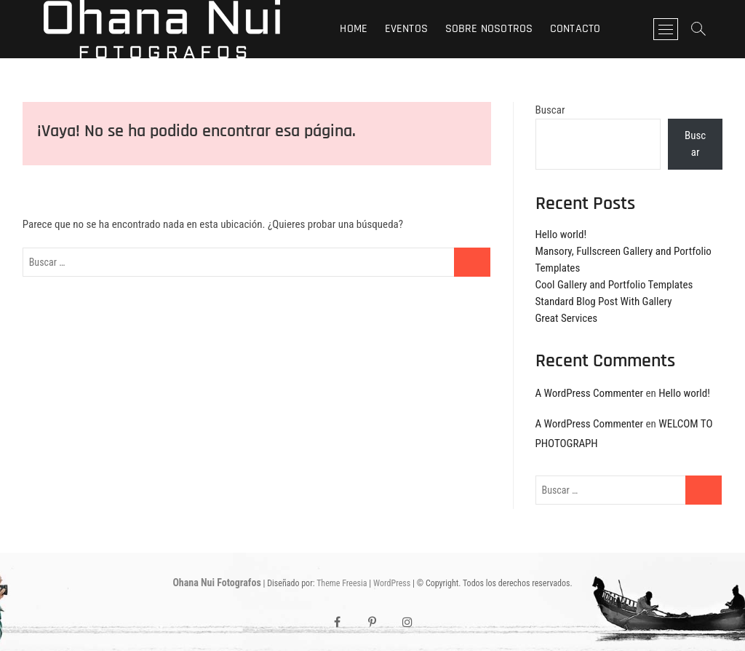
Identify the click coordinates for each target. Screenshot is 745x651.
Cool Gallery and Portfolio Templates (614, 284)
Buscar (550, 110)
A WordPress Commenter (589, 393)
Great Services (566, 318)
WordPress (391, 583)
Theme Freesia (341, 583)
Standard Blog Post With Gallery (603, 301)
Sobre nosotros (489, 28)
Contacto (575, 28)
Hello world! (561, 234)
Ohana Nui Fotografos (216, 582)
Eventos (406, 28)
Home (353, 28)
